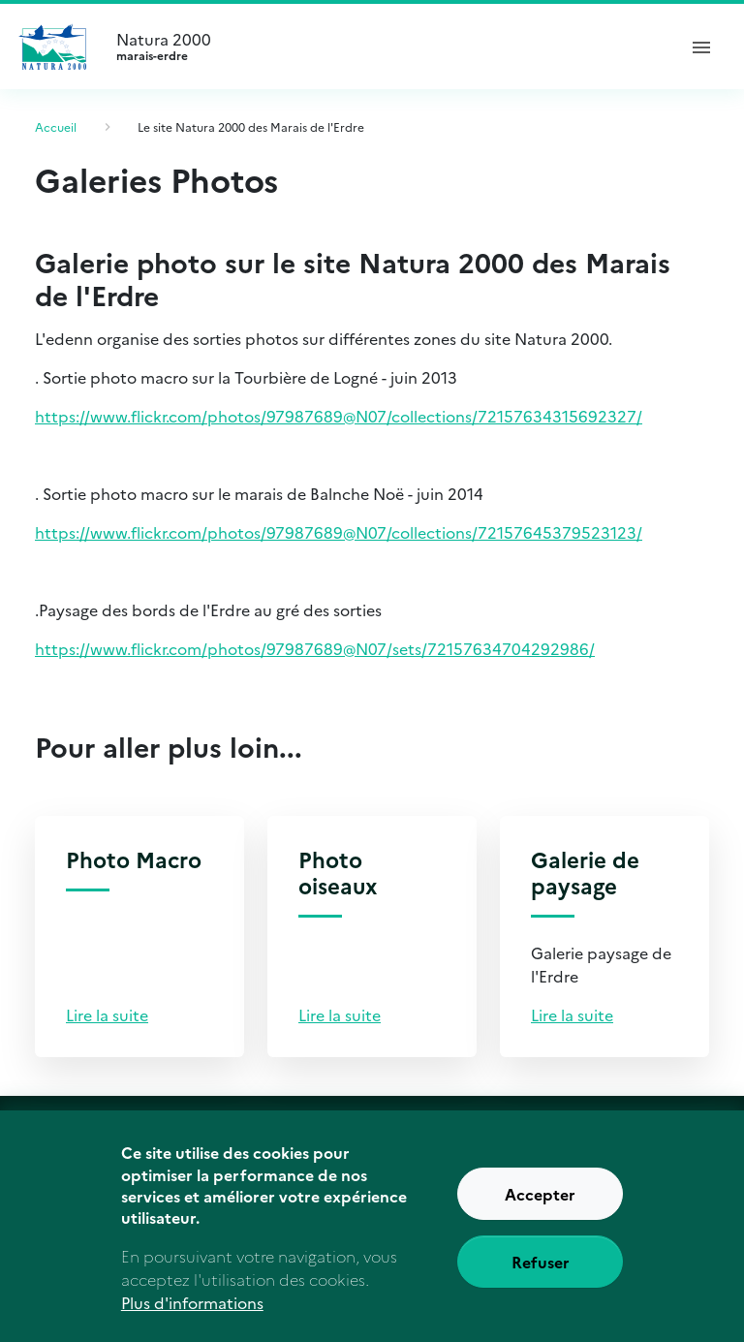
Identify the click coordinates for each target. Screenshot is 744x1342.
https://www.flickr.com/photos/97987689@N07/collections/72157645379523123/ (338, 532)
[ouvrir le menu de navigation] (701, 46)
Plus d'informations (192, 1315)
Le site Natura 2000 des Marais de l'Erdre (251, 126)
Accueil (56, 126)
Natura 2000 (387, 46)
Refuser (541, 1275)
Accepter (540, 1207)
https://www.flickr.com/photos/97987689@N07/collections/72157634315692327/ (338, 415)
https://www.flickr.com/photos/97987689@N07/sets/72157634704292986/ (315, 648)
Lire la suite (107, 1014)
